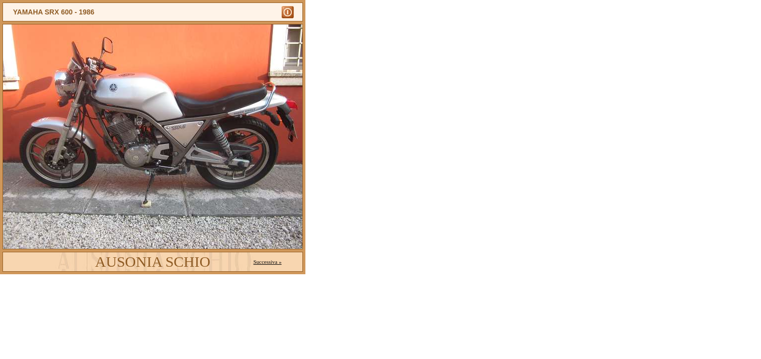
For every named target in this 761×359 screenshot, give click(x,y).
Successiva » (268, 262)
